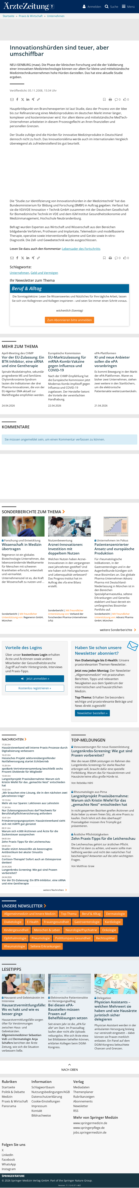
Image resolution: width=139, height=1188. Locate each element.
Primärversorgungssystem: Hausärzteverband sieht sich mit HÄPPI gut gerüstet (33, 822)
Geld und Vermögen (44, 273)
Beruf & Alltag (91, 914)
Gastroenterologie (87, 922)
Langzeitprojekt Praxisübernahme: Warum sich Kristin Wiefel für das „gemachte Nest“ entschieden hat (33, 783)
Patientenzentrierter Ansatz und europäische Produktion (114, 549)
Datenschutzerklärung (46, 1097)
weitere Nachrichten (55, 890)
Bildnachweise (41, 1116)
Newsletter (80, 1106)
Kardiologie (113, 922)
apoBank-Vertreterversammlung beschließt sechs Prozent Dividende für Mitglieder (32, 770)
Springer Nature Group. (78, 1181)
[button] (127, 7)
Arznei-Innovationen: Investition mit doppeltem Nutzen (65, 549)
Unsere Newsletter (22, 906)
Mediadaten (81, 1088)
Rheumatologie (14, 947)
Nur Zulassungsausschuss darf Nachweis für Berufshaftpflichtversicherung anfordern (29, 812)
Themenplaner (83, 1092)
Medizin (7, 1097)
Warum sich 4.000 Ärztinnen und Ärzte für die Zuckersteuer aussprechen (30, 833)
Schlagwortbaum (43, 1088)
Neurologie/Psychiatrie (81, 930)
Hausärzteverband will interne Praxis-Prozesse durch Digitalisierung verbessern (35, 749)
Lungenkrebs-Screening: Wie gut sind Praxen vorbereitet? (29, 872)
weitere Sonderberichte (118, 630)
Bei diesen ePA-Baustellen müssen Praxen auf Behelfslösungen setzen (67, 1012)
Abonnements (83, 1102)
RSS (75, 1111)
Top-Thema (69, 914)
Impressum (39, 1106)
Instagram (9, 1169)
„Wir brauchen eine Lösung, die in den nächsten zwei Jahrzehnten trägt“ (34, 794)
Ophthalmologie (15, 939)
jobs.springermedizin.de (89, 1133)
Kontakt (36, 1111)
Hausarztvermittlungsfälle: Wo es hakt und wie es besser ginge (24, 1010)
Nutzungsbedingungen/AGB (50, 1092)
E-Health (33, 922)
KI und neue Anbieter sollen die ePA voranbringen (112, 362)
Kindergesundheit (16, 930)
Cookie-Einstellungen (45, 1102)
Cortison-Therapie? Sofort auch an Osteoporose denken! (31, 861)
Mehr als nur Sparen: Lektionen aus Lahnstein (30, 803)
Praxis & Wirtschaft (15, 1102)
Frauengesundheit (56, 922)
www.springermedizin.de (90, 1123)
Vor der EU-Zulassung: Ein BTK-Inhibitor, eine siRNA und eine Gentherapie (23, 362)
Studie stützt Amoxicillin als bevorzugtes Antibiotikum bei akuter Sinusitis (27, 851)
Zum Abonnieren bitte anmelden (69, 320)
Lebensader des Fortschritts (81, 249)
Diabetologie (13, 922)
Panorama (9, 1106)
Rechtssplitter (105, 939)
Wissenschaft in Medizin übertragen (21, 547)
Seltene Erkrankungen (45, 947)
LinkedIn (7, 1155)
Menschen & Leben (47, 930)
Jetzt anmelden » (34, 679)
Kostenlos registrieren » (34, 689)
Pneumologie (41, 939)
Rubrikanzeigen (83, 1097)
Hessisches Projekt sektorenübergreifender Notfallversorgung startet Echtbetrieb (29, 760)
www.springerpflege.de (89, 1128)
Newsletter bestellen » (92, 713)
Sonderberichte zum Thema (31, 512)
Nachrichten (13, 740)
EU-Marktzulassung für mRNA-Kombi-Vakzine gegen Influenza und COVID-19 (67, 364)
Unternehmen (19, 273)
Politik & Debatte (13, 1092)
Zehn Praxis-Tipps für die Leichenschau (26, 842)
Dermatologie (115, 914)
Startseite (8, 1088)
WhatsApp (9, 1165)
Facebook (8, 1160)
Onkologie (109, 930)
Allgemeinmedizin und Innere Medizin (30, 914)
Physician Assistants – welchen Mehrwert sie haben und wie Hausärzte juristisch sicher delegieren (115, 1011)
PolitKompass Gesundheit (73, 939)
